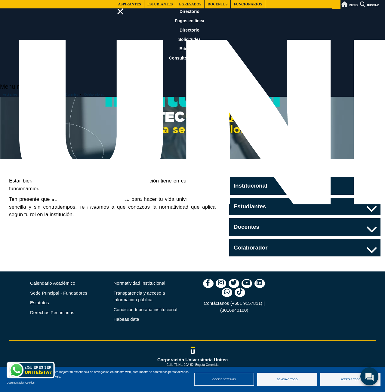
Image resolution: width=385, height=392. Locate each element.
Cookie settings (224, 379)
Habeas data (126, 319)
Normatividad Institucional (139, 283)
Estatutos (39, 302)
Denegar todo (287, 379)
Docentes (217, 4)
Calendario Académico (52, 283)
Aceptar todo (350, 379)
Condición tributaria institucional (145, 309)
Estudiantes (160, 4)
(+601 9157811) (246, 303)
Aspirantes (129, 4)
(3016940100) (234, 310)
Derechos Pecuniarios (52, 312)
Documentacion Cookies (21, 382)
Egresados (190, 4)
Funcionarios (248, 4)
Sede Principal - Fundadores (58, 293)
